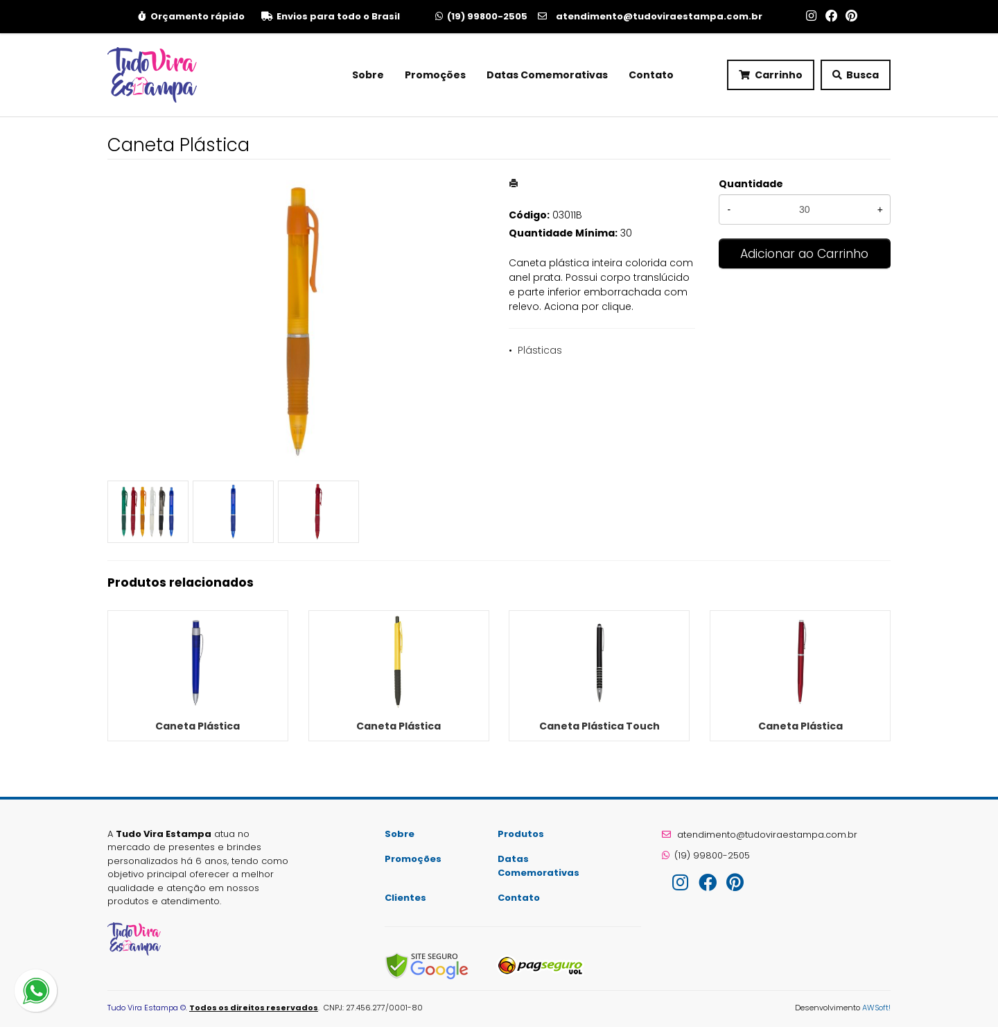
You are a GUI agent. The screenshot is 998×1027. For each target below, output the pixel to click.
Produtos (521, 833)
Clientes (405, 897)
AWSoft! (876, 1007)
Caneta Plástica (197, 726)
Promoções (435, 75)
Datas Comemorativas (547, 75)
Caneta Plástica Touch (599, 726)
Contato (651, 75)
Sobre (368, 75)
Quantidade (751, 184)
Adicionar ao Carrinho (804, 253)
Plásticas (540, 350)
